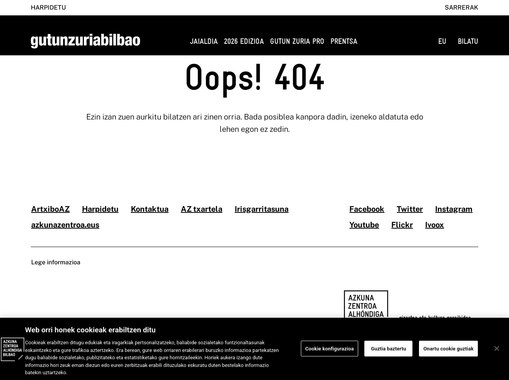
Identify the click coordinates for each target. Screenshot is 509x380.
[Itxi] (496, 351)
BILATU (468, 41)
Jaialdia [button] (204, 41)
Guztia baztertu (388, 352)
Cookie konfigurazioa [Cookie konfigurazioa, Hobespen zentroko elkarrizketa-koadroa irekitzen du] (329, 352)
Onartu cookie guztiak (448, 352)
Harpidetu (48, 7)
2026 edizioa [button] (244, 41)
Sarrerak (461, 7)
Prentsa (343, 41)
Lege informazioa (55, 262)
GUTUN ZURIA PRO (297, 41)
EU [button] (442, 41)
